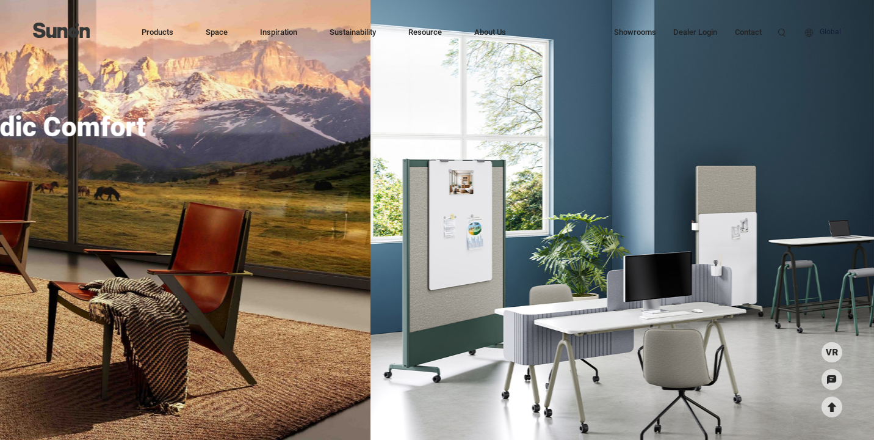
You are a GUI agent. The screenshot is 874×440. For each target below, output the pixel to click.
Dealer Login (695, 32)
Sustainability (353, 32)
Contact (748, 32)
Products (157, 32)
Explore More (244, 177)
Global (830, 32)
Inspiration (278, 32)
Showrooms (635, 32)
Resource (425, 32)
